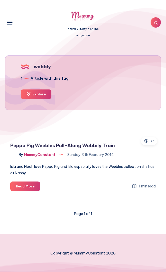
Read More (28, 187)
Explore (36, 94)
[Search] (156, 22)
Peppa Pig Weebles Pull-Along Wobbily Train (62, 146)
